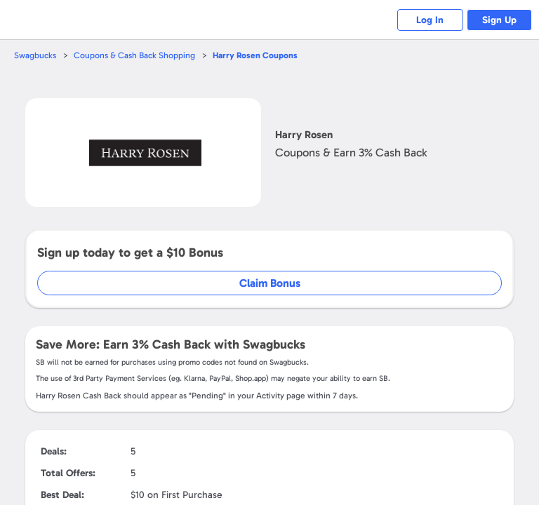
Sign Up (497, 20)
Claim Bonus (269, 283)
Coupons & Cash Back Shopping (137, 55)
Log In (423, 20)
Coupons (260, 55)
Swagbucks (36, 55)
